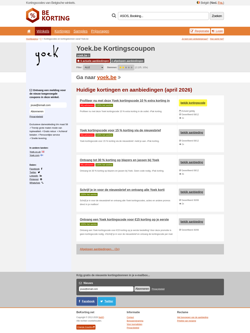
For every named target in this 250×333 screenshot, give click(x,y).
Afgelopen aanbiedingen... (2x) (100, 249)
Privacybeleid (36, 116)
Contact (130, 317)
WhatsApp (35, 182)
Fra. (220, 3)
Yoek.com (34, 155)
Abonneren (37, 111)
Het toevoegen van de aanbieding (192, 317)
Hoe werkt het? (217, 39)
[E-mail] (106, 288)
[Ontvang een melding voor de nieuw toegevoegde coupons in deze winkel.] (48, 105)
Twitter (33, 172)
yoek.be (83, 55)
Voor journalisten (134, 324)
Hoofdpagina (32, 39)
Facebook (35, 169)
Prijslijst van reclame (186, 321)
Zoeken (217, 16)
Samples (80, 31)
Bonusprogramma (135, 321)
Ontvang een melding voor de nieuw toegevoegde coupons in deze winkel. (48, 94)
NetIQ (101, 317)
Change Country (86, 327)
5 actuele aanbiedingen (93, 60)
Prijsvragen (100, 31)
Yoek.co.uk (35, 152)
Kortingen (62, 31)
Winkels (43, 31)
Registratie (199, 31)
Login (217, 31)
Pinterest (34, 179)
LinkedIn (34, 175)
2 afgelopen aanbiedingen (127, 60)
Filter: (79, 67)
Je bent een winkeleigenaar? (195, 39)
